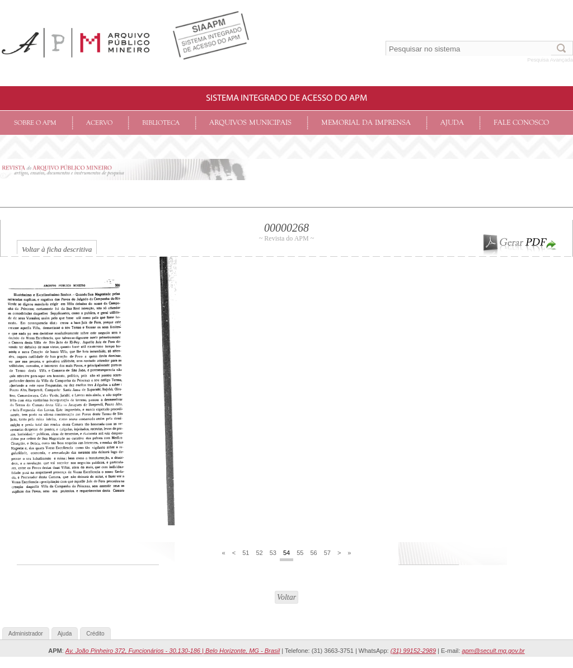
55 (300, 552)
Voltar (286, 597)
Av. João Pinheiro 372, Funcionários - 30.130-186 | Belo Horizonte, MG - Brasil (172, 650)
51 (245, 552)
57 (327, 552)
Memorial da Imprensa (366, 122)
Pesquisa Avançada (550, 60)
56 (313, 552)
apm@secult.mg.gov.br (493, 650)
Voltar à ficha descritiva (57, 249)
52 (259, 552)
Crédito (95, 634)
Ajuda (452, 122)
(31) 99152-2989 (413, 650)
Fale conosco (521, 122)
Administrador (25, 634)
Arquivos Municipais (250, 122)
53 (273, 552)
